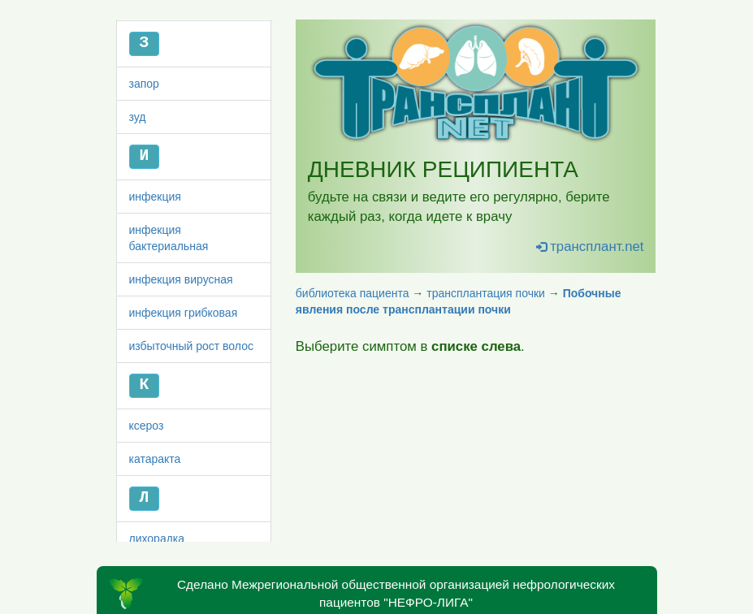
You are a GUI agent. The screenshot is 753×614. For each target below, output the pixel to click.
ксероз (146, 502)
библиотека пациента (352, 293)
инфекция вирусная (181, 356)
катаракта (155, 536)
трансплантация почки (485, 293)
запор (144, 160)
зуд (137, 194)
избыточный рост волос (191, 423)
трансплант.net (590, 246)
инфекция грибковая (183, 389)
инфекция (155, 273)
